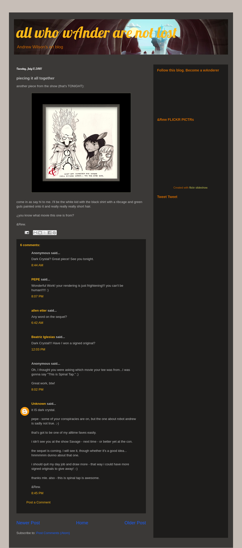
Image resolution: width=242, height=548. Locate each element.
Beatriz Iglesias (43, 337)
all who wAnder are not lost (96, 32)
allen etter (39, 310)
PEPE (35, 279)
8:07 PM (37, 296)
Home (82, 522)
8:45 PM (37, 493)
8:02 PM (37, 389)
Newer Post (28, 522)
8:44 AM (37, 265)
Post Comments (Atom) (53, 533)
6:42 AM (37, 323)
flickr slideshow (198, 187)
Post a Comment (38, 502)
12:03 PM (38, 349)
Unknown (38, 404)
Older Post (135, 522)
